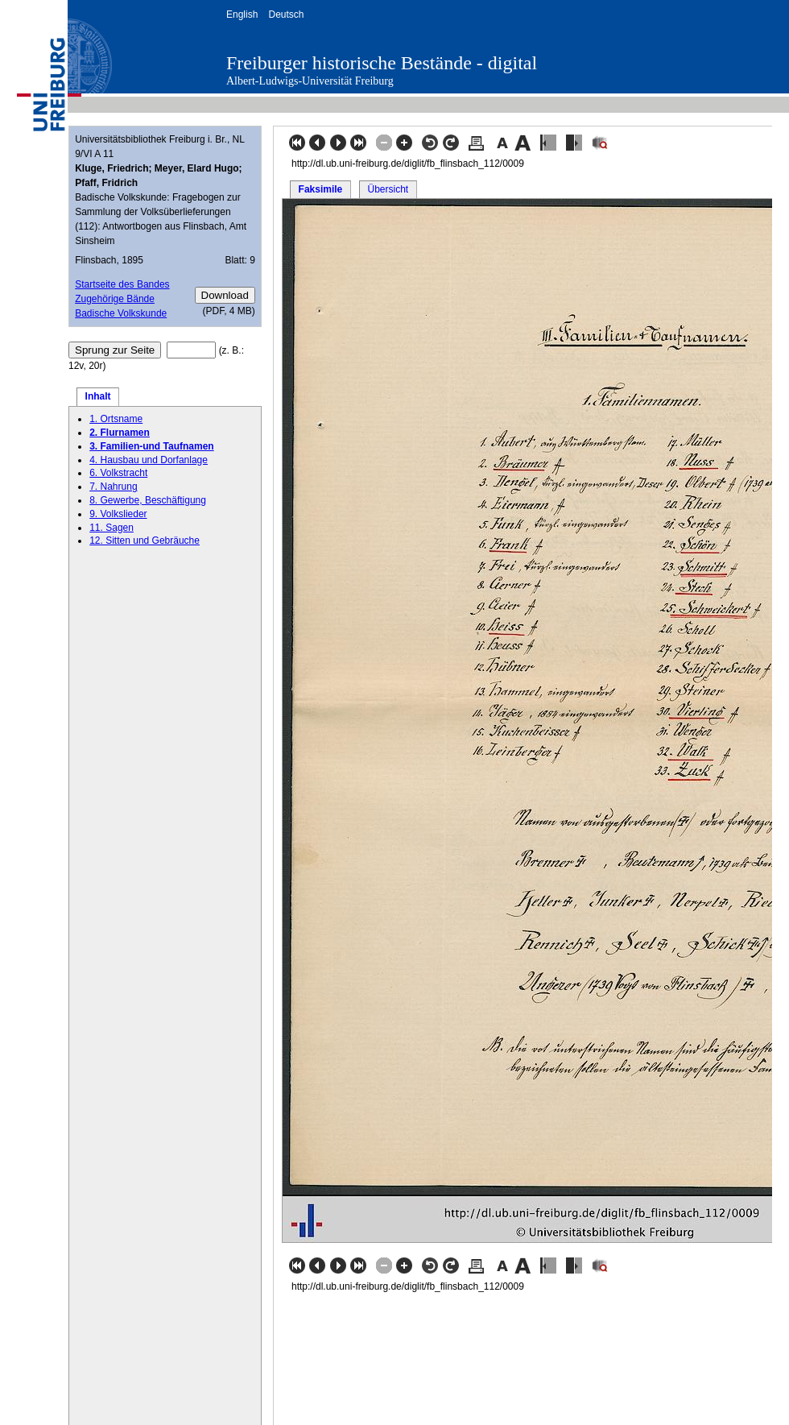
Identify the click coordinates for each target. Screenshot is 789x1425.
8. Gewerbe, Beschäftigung (147, 500)
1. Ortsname (116, 419)
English (242, 14)
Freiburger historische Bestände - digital (381, 62)
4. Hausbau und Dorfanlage (148, 460)
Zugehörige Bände (115, 298)
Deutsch (286, 14)
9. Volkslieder (118, 514)
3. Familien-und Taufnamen (151, 446)
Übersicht (387, 189)
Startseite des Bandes (122, 284)
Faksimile (321, 189)
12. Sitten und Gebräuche (144, 540)
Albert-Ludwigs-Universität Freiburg (310, 81)
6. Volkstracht (118, 472)
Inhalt (98, 396)
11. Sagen (111, 527)
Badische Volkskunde (121, 313)
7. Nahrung (113, 486)
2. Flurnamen (119, 432)
